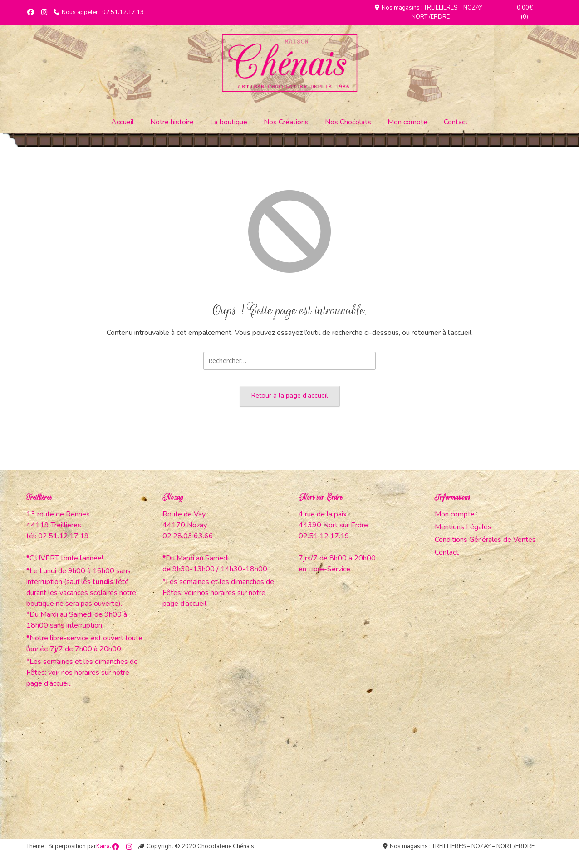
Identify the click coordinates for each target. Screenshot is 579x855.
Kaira (103, 846)
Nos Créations (286, 122)
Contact (456, 122)
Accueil (122, 122)
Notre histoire (172, 122)
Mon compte (407, 122)
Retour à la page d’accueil (289, 395)
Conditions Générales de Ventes (485, 540)
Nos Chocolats (348, 122)
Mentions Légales (463, 527)
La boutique (228, 122)
